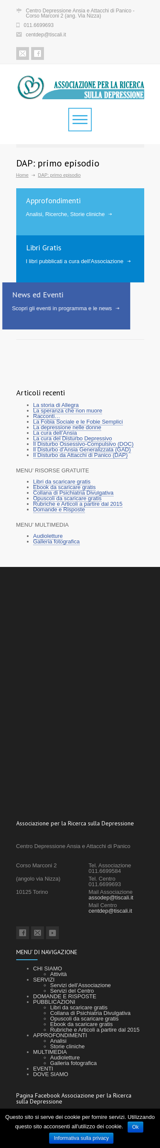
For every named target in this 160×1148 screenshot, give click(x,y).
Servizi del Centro (72, 991)
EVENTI (43, 1068)
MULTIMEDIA (50, 1052)
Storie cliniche (67, 1046)
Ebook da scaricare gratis (64, 487)
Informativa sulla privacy (81, 1138)
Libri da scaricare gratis (61, 481)
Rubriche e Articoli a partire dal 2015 (78, 504)
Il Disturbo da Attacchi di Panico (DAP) (80, 455)
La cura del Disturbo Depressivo (72, 438)
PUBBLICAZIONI (54, 1002)
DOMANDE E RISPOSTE (64, 996)
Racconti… (47, 416)
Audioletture (48, 536)
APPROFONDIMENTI (60, 1035)
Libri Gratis (43, 247)
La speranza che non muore (67, 410)
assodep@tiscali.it (111, 897)
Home (22, 175)
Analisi (58, 1041)
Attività (58, 974)
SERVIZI (44, 979)
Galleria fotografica (56, 541)
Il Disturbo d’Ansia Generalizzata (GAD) (82, 449)
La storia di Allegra (56, 405)
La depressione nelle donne (67, 427)
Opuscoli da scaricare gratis (67, 498)
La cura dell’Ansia (55, 433)
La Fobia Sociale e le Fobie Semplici (78, 421)
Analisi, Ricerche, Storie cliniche (65, 214)
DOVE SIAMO (50, 1074)
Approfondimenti (53, 200)
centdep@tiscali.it (46, 34)
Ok (135, 1127)
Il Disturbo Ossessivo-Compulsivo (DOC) (83, 444)
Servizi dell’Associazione (80, 985)
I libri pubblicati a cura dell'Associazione (74, 261)
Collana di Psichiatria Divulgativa (73, 492)
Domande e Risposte (59, 509)
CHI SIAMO (47, 968)
